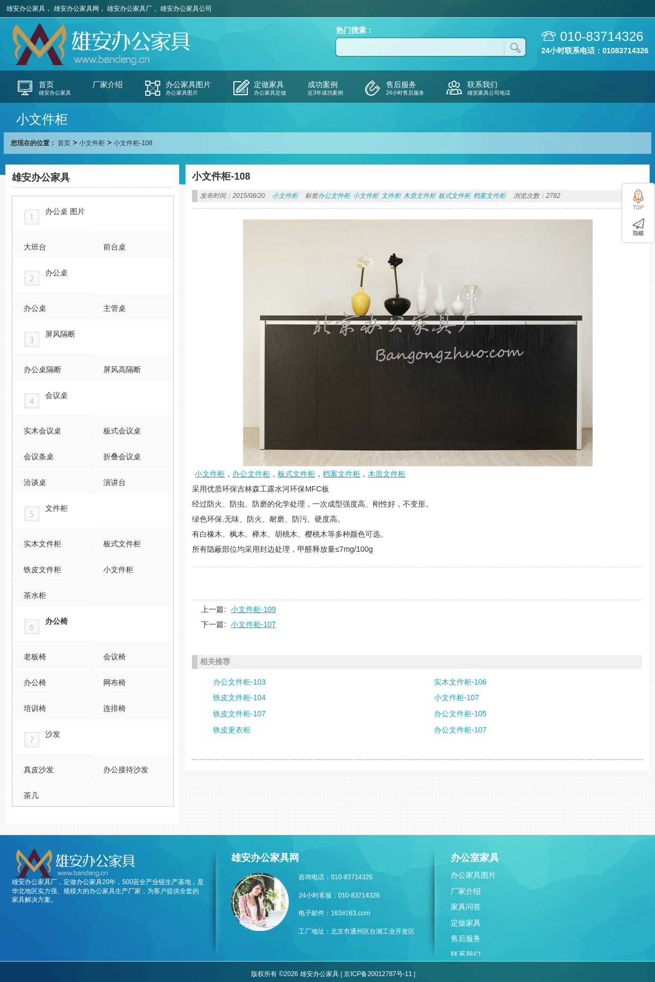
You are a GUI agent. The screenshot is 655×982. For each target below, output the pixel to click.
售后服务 (466, 938)
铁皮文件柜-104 (239, 697)
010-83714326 (602, 36)
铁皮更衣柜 (232, 729)
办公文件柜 (334, 196)
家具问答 (466, 906)
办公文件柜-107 (460, 729)
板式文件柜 (454, 196)
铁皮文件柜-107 (239, 713)
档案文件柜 (489, 196)
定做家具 (466, 923)
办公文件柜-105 (460, 713)
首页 (64, 143)
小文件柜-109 (253, 609)
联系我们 (466, 954)
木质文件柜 (419, 196)
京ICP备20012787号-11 (378, 974)
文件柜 (391, 196)
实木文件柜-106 (460, 682)
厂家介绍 (466, 891)
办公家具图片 (473, 875)
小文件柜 (92, 143)
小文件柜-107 (253, 624)
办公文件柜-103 (239, 682)
